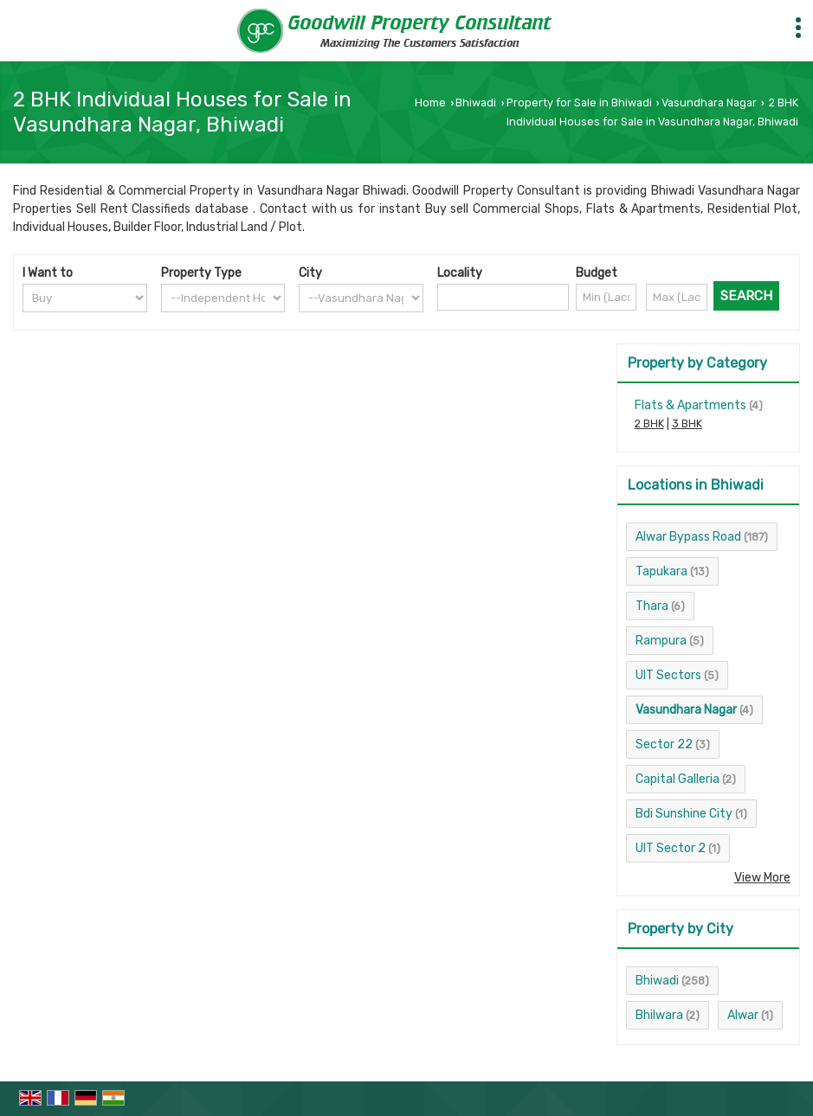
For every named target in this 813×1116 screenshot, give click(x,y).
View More (762, 877)
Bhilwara (659, 1015)
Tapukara (661, 571)
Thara (652, 606)
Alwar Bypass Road (688, 536)
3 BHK (687, 423)
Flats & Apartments (690, 405)
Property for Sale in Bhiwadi (579, 102)
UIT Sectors (668, 675)
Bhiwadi (475, 102)
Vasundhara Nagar (709, 102)
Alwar (742, 1015)
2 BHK (649, 423)
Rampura (661, 640)
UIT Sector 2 (671, 848)
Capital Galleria (677, 779)
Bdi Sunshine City (684, 813)
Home (430, 102)
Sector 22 (664, 744)
